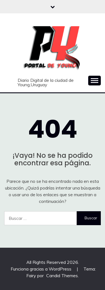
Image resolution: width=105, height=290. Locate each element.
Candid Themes (62, 275)
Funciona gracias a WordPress (42, 269)
